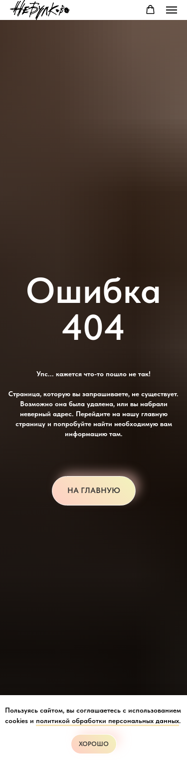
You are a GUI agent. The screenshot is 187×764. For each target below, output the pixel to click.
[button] (150, 9)
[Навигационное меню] (171, 9)
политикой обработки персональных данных (107, 721)
